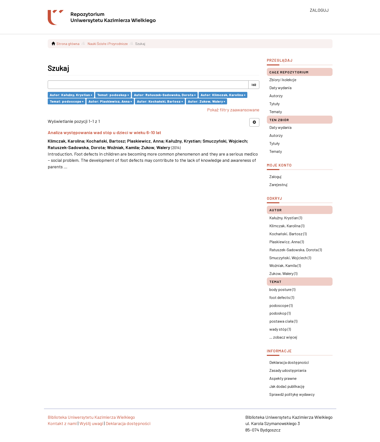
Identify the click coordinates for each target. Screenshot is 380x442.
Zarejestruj (278, 184)
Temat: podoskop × (113, 95)
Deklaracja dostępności (289, 362)
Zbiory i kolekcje (282, 79)
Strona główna (67, 43)
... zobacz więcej (283, 337)
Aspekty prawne (283, 378)
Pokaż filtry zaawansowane (233, 109)
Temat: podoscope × (66, 101)
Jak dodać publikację (287, 386)
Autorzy (276, 95)
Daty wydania (280, 87)
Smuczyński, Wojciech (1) (290, 257)
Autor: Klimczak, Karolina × (223, 95)
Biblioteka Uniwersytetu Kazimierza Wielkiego (91, 417)
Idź (254, 84)
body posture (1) (282, 289)
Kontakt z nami (62, 423)
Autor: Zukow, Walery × (206, 101)
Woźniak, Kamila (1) (285, 265)
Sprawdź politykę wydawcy (292, 394)
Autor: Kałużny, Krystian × (71, 95)
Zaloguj (275, 176)
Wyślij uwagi (91, 423)
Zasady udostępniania (287, 370)
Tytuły (274, 103)
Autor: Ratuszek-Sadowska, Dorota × (165, 95)
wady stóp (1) (280, 329)
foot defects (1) (281, 297)
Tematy (275, 111)
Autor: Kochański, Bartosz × (160, 101)
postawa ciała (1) (283, 321)
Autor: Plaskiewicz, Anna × (110, 101)
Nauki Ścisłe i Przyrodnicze (108, 43)
